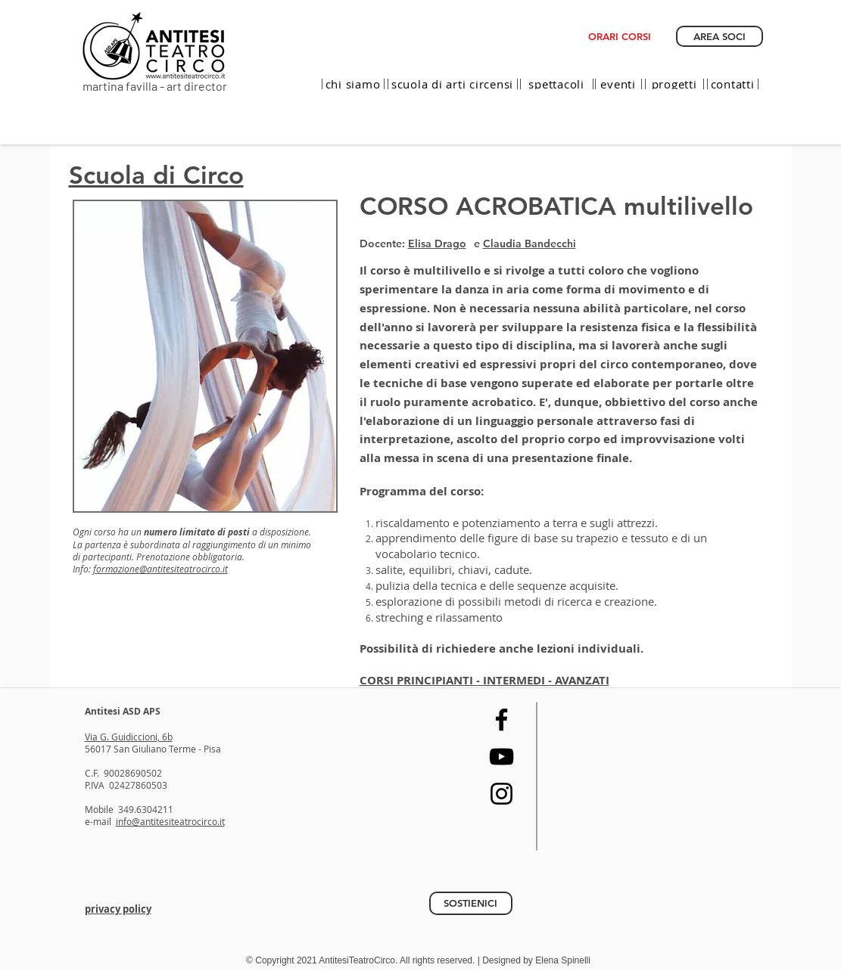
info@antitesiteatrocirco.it (170, 821)
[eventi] (618, 84)
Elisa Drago (437, 243)
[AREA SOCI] (719, 36)
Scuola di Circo (156, 175)
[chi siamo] (353, 84)
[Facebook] (501, 719)
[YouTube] (501, 756)
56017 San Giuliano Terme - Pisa (153, 749)
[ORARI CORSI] (619, 36)
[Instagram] (501, 793)
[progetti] (674, 84)
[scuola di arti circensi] (453, 84)
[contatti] (732, 84)
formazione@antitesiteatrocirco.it (160, 569)
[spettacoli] (556, 84)
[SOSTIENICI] (470, 903)
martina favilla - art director (155, 86)
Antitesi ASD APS (122, 711)
